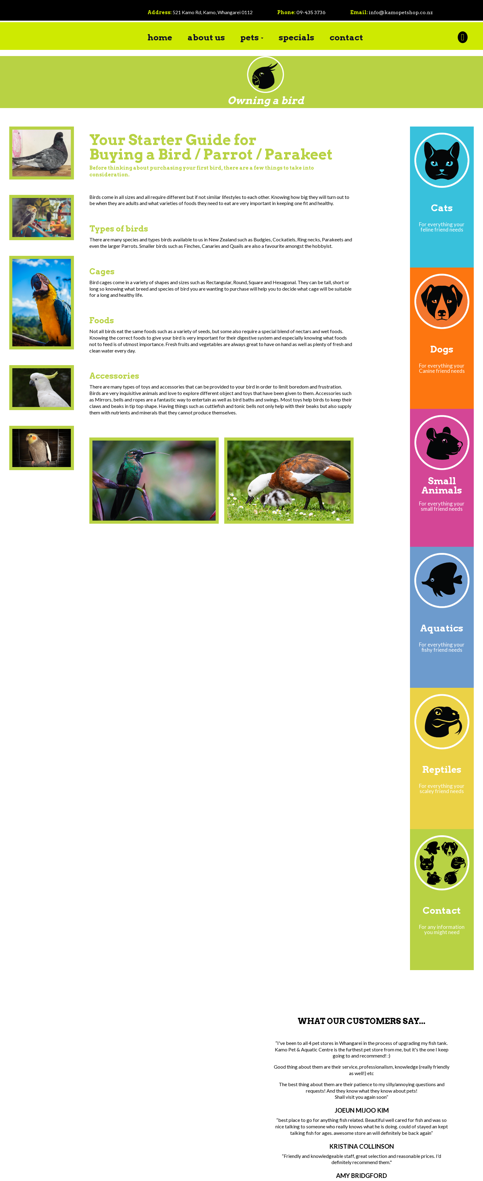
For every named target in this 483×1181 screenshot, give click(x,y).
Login (225, 1171)
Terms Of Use (199, 1171)
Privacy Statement (163, 1171)
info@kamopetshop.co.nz (401, 12)
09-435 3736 (311, 12)
